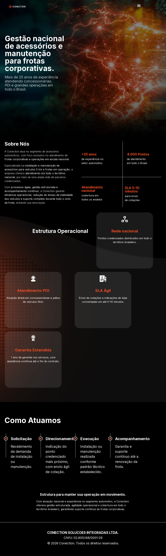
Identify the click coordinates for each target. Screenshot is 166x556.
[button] (139, 5)
